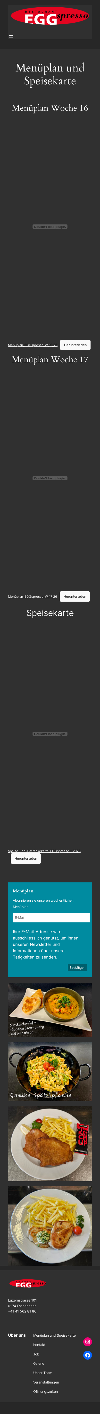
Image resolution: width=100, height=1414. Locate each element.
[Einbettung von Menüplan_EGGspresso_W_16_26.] (50, 226)
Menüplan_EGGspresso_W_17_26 (32, 596)
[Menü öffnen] (11, 36)
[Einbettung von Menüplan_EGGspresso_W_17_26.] (50, 478)
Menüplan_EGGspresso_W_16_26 (33, 345)
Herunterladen (75, 345)
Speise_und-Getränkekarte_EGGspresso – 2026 (44, 851)
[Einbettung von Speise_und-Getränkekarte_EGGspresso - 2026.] (50, 734)
